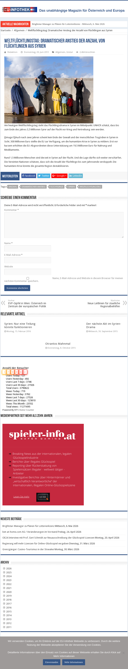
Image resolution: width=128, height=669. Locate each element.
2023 (6, 580)
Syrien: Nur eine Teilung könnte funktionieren (19, 325)
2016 (6, 607)
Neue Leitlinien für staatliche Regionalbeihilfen (101, 303)
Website (8, 266)
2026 (6, 568)
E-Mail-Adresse (13, 254)
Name (8, 243)
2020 (6, 592)
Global (69, 52)
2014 (6, 615)
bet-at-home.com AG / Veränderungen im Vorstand (29, 531)
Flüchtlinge (56, 187)
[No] (123, 653)
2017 (6, 603)
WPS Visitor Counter (24, 410)
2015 (6, 611)
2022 (6, 584)
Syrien (71, 187)
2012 (6, 623)
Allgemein (19, 30)
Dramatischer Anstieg (33, 187)
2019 (6, 595)
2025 (6, 572)
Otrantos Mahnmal (57, 343)
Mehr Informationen (73, 662)
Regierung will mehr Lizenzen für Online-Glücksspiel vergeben (35, 543)
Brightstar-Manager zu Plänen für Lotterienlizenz (28, 526)
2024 (6, 576)
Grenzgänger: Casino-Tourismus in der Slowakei (28, 549)
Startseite (6, 30)
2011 (6, 627)
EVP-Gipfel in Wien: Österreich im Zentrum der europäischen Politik (27, 303)
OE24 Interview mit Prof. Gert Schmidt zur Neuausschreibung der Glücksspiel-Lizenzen (48, 537)
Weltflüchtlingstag (90, 187)
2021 (6, 588)
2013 (6, 619)
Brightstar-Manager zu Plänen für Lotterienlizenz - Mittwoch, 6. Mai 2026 (68, 24)
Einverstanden (51, 662)
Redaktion (12, 52)
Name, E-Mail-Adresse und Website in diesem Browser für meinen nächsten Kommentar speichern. (63, 279)
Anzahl (13, 187)
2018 (6, 599)
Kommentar (11, 210)
